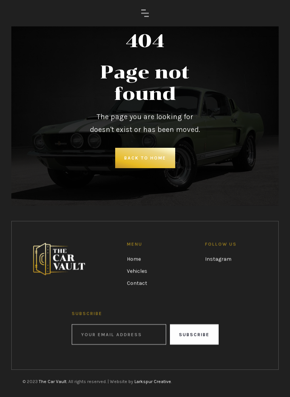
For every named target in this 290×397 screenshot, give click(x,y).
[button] (145, 13)
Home (134, 259)
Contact (137, 283)
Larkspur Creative (152, 381)
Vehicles (137, 271)
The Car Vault (52, 381)
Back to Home (145, 158)
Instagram (218, 259)
